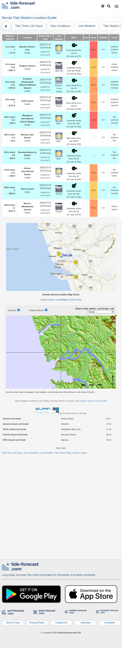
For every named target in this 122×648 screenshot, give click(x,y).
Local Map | (62, 299)
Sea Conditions (60, 25)
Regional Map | (48, 299)
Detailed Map (74, 299)
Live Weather (86, 25)
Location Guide (79, 453)
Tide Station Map (62, 453)
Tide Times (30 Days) (29, 25)
